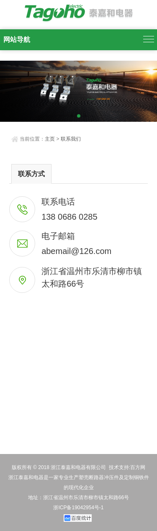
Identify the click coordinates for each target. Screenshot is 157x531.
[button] (72, 116)
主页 (50, 139)
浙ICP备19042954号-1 (78, 507)
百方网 (137, 467)
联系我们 (71, 139)
